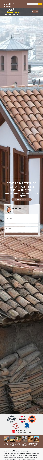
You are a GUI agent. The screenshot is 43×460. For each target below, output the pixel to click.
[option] (7, 440)
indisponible (7, 3)
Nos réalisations (21, 199)
